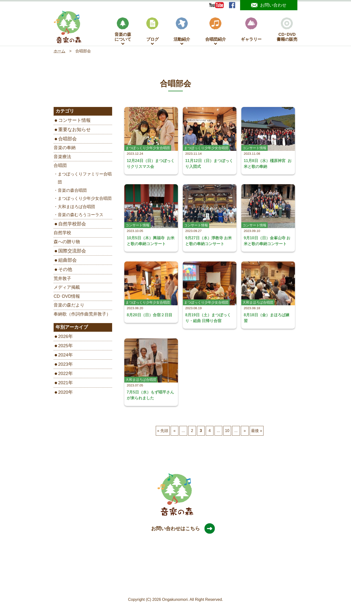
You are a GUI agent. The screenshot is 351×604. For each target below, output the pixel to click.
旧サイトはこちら (209, 587)
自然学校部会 (72, 224)
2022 (63, 373)
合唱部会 (67, 139)
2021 (63, 383)
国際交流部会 (72, 251)
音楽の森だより (69, 305)
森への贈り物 (67, 242)
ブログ (152, 30)
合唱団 (60, 165)
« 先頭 (162, 431)
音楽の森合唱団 (72, 191)
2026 (63, 336)
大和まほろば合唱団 (76, 207)
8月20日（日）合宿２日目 (149, 315)
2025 (63, 346)
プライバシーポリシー (172, 587)
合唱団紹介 (215, 30)
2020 (63, 392)
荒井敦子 (62, 279)
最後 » (256, 431)
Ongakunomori (175, 600)
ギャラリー (251, 30)
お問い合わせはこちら (180, 529)
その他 (65, 269)
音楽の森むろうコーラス (80, 215)
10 (227, 431)
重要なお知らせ (74, 130)
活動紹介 (182, 30)
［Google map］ (175, 579)
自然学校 (62, 233)
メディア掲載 (67, 287)
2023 (63, 364)
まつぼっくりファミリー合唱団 (85, 178)
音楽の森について (123, 30)
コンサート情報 (74, 120)
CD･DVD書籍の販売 (287, 30)
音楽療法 (62, 157)
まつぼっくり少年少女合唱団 (85, 199)
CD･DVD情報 (67, 296)
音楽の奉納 (65, 148)
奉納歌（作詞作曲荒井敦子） (82, 314)
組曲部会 (67, 260)
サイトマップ (138, 587)
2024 (63, 355)
